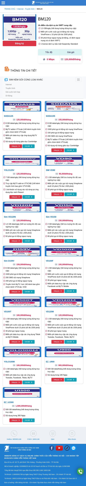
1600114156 (16, 478)
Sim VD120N (10, 217)
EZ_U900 (50, 362)
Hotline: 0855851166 (14, 439)
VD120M (50, 312)
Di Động (9, 96)
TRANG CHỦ (9, 9)
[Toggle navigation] (78, 79)
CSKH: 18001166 (33, 439)
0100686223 (23, 466)
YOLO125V (9, 170)
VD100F (49, 261)
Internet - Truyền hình (25, 9)
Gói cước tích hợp (13, 92)
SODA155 (50, 116)
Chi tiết (28, 146)
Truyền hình (10, 88)
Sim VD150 (51, 217)
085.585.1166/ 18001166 (42, 470)
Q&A (52, 439)
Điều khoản (72, 439)
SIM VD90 (50, 170)
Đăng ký (19, 43)
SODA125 (8, 116)
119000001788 (17, 474)
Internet (9, 84)
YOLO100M (9, 362)
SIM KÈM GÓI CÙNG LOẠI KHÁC (23, 79)
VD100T (7, 312)
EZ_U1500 (9, 402)
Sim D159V (9, 261)
